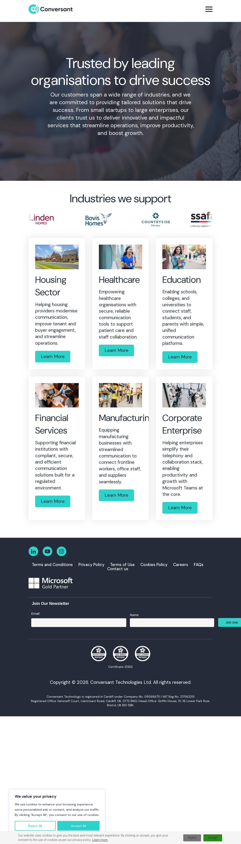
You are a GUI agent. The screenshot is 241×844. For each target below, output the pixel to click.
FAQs (198, 565)
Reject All (35, 826)
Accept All (78, 826)
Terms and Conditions (52, 565)
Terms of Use (122, 565)
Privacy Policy (91, 565)
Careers (180, 565)
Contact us (117, 569)
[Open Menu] (208, 9)
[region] (57, 812)
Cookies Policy (153, 565)
